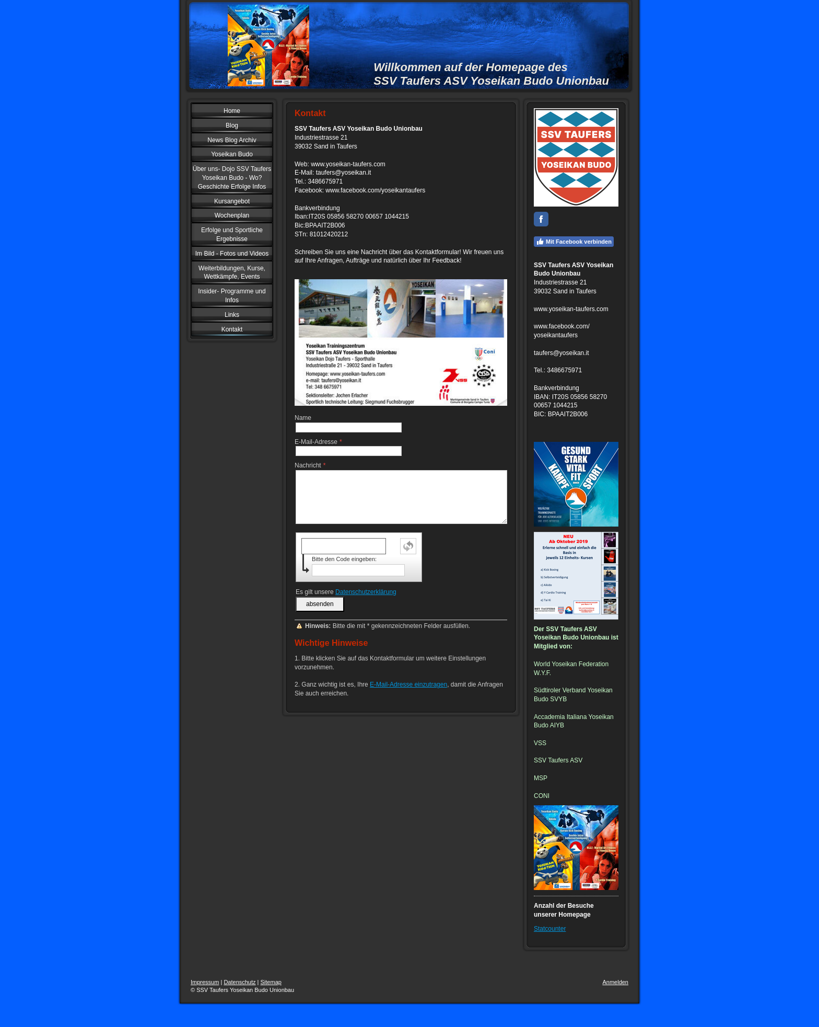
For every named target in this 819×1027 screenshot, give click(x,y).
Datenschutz (239, 982)
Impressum (205, 982)
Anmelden (615, 982)
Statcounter (550, 928)
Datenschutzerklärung (365, 592)
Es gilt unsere (346, 592)
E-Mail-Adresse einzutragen (408, 684)
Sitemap (271, 982)
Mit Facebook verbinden (574, 241)
